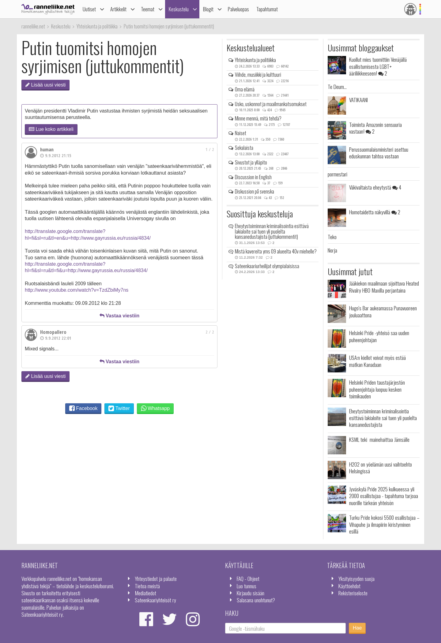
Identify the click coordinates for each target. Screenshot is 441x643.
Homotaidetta (374, 212)
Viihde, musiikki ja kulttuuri (258, 74)
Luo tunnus (246, 586)
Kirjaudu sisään (250, 593)
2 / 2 (209, 332)
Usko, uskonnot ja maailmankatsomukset (271, 104)
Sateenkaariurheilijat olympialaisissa (267, 266)
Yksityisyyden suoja (356, 578)
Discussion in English (253, 177)
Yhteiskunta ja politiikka (255, 60)
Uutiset (89, 9)
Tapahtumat (267, 9)
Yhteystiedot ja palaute (156, 578)
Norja (332, 250)
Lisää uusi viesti (45, 84)
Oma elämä (244, 89)
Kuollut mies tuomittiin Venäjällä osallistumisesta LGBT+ (378, 66)
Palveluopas (238, 9)
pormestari (337, 174)
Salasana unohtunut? (256, 600)
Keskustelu (179, 9)
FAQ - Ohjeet (248, 578)
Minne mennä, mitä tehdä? (258, 118)
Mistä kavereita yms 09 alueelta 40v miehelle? (276, 251)
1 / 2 (209, 149)
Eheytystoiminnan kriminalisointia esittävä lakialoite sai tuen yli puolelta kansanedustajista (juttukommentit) (272, 231)
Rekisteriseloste (353, 593)
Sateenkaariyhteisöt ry (155, 600)
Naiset (240, 133)
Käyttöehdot (349, 586)
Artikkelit (118, 9)
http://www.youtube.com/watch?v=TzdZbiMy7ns (76, 290)
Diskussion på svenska (254, 191)
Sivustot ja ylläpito (251, 162)
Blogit (208, 9)
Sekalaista (244, 147)
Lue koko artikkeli (51, 129)
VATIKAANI (358, 100)
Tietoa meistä (147, 586)
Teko (332, 237)
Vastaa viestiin (120, 315)
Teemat (147, 9)
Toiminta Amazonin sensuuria (375, 127)
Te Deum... (337, 87)
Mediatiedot (145, 593)
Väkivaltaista (375, 187)
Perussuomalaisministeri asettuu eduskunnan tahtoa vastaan (378, 152)
